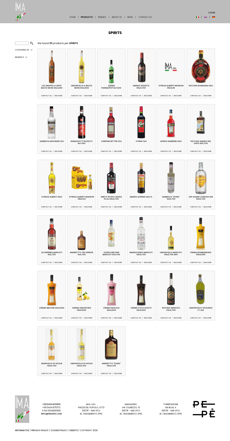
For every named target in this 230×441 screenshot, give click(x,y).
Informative (22, 430)
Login (211, 12)
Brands (102, 17)
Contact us (46, 96)
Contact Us (145, 17)
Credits (73, 430)
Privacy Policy (39, 430)
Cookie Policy (59, 430)
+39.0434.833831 (51, 404)
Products (87, 17)
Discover (58, 96)
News (130, 17)
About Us (117, 17)
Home (73, 17)
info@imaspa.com (51, 413)
